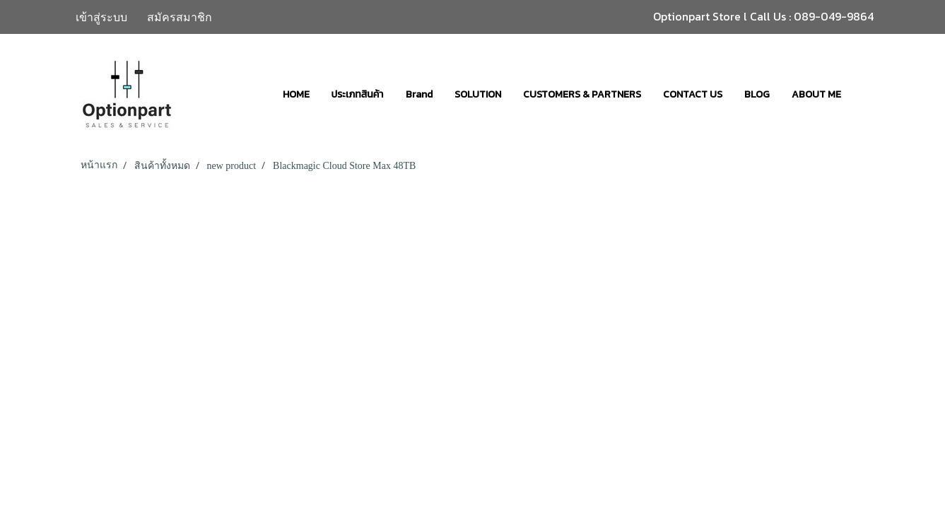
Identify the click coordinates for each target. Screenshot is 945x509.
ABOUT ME (816, 94)
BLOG (757, 94)
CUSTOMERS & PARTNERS (582, 94)
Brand (419, 94)
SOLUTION (477, 94)
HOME (296, 94)
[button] (864, 94)
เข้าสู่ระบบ (101, 16)
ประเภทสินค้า (357, 94)
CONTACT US (692, 94)
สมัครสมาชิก (179, 16)
